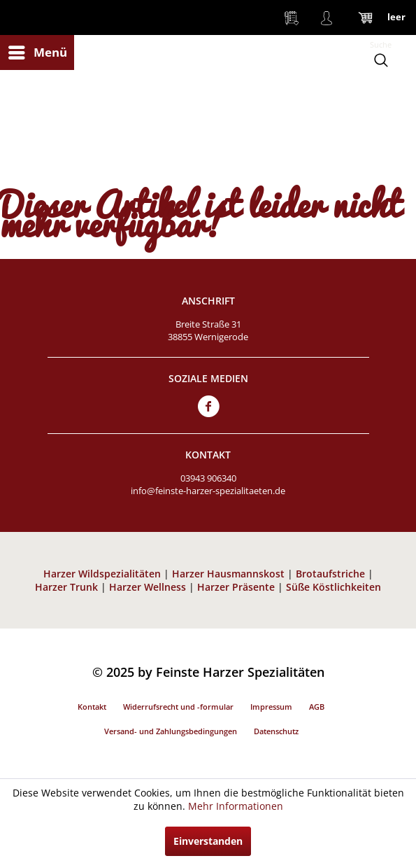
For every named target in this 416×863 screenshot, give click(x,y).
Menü (37, 50)
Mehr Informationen (235, 806)
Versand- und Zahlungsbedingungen (170, 731)
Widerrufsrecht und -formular (178, 706)
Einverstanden (208, 841)
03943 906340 (208, 478)
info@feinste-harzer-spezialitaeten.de (208, 490)
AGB (316, 706)
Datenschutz (276, 731)
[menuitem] (37, 52)
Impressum (271, 706)
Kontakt (92, 706)
